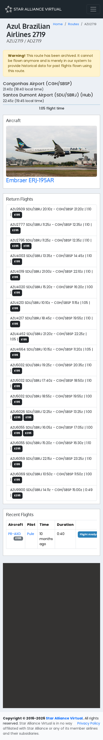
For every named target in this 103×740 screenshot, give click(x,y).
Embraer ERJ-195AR (30, 180)
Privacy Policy (88, 723)
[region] (51, 635)
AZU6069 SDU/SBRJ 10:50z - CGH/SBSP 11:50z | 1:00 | (51, 477)
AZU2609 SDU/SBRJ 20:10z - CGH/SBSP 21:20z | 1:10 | (50, 212)
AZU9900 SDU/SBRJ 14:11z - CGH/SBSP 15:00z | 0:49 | (51, 493)
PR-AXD (14, 533)
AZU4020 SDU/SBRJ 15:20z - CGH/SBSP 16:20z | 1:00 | (51, 290)
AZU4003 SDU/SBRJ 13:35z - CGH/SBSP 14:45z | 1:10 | (51, 259)
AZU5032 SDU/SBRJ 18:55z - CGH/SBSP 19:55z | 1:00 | (51, 399)
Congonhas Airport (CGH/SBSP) (37, 84)
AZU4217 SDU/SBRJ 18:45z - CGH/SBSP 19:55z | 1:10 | (51, 321)
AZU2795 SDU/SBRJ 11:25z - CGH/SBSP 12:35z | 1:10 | (50, 243)
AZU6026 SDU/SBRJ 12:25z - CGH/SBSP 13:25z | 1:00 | (51, 415)
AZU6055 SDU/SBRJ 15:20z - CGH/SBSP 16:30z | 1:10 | (50, 446)
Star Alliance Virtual (64, 718)
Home (58, 24)
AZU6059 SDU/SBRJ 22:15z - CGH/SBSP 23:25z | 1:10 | (51, 462)
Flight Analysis (90, 534)
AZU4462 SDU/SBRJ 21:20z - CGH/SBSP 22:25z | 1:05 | (48, 337)
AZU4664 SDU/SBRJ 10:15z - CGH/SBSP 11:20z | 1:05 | (51, 353)
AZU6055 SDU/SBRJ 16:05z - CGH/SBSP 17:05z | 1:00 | (51, 431)
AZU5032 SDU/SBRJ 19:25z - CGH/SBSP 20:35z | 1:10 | (51, 368)
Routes (73, 24)
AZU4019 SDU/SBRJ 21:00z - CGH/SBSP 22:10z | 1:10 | (51, 275)
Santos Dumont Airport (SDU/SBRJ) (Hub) (48, 95)
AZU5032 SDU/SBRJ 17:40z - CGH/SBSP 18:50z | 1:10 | (51, 384)
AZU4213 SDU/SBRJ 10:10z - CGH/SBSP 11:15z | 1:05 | (50, 306)
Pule (30, 533)
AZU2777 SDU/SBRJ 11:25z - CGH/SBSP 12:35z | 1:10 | (51, 228)
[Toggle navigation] (93, 9)
